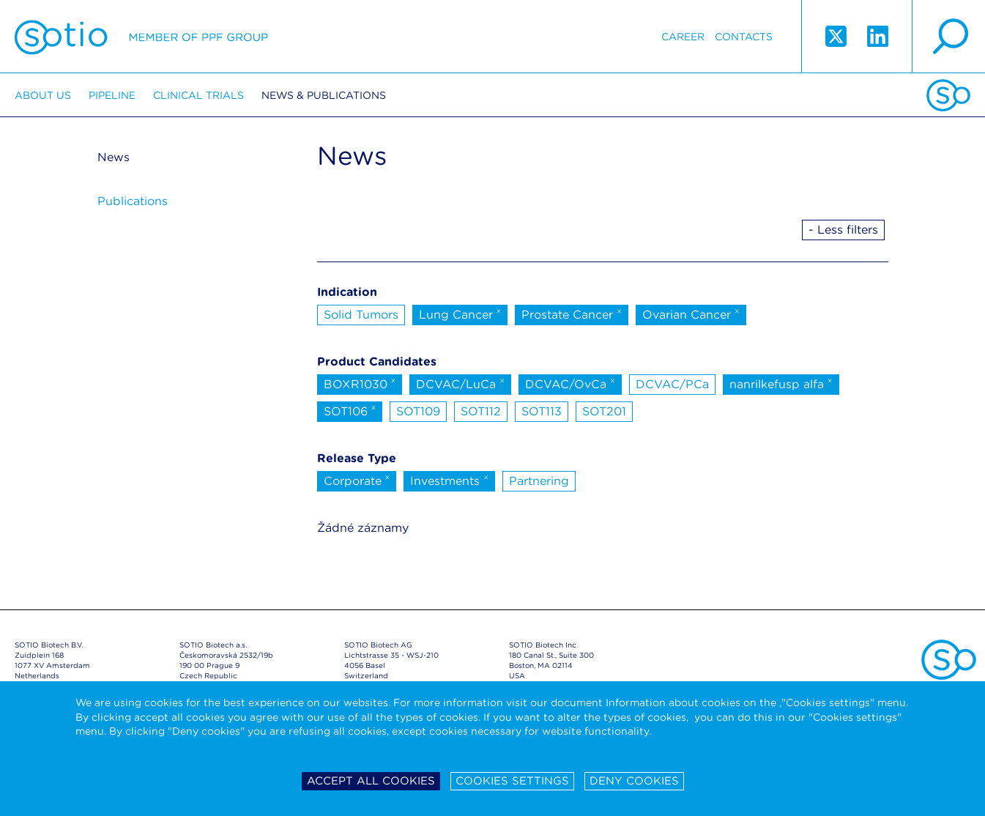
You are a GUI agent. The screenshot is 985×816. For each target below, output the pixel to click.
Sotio (141, 36)
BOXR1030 (360, 383)
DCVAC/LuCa (460, 383)
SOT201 (604, 411)
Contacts (744, 36)
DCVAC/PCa (672, 384)
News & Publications (323, 95)
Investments (449, 480)
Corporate (357, 480)
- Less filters (843, 230)
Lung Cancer (460, 313)
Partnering (539, 481)
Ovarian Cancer (691, 313)
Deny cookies (634, 780)
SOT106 (350, 410)
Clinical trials (198, 95)
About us (43, 95)
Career (683, 36)
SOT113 (541, 411)
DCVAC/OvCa (570, 383)
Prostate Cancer (571, 313)
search (948, 36)
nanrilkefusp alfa (781, 383)
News (113, 157)
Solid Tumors (361, 315)
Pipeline (112, 95)
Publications (132, 201)
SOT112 (481, 411)
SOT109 (418, 411)
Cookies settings (512, 780)
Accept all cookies (371, 780)
